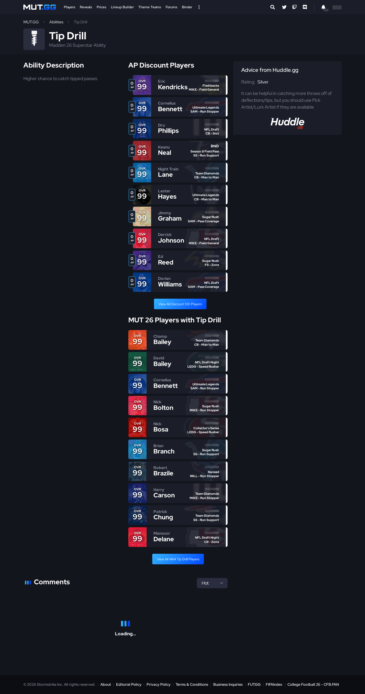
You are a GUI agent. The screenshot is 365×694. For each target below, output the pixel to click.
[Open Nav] (199, 7)
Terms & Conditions (192, 684)
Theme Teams (149, 7)
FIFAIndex (274, 684)
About (105, 684)
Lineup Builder (122, 7)
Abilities (56, 22)
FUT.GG (254, 684)
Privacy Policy (159, 684)
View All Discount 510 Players (180, 304)
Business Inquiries (228, 684)
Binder (187, 7)
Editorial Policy (128, 684)
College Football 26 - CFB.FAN (313, 684)
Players (69, 7)
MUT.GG (31, 22)
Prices (101, 7)
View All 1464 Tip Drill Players (178, 559)
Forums (171, 7)
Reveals (86, 7)
